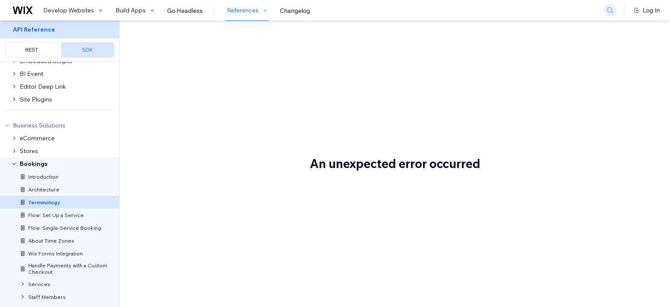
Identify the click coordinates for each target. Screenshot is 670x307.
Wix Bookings (163, 88)
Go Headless (185, 10)
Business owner (553, 144)
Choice (541, 221)
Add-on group (551, 80)
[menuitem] (59, 41)
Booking (543, 106)
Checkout (545, 208)
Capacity (544, 183)
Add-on (542, 68)
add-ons (227, 232)
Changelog (295, 10)
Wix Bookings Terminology (229, 50)
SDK (87, 49)
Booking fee (548, 119)
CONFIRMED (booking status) (574, 247)
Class (539, 234)
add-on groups (256, 171)
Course (542, 260)
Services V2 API (260, 276)
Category (545, 196)
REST (31, 49)
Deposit (543, 272)
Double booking (554, 285)
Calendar (544, 157)
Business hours (552, 132)
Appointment (550, 93)
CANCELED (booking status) (571, 170)
